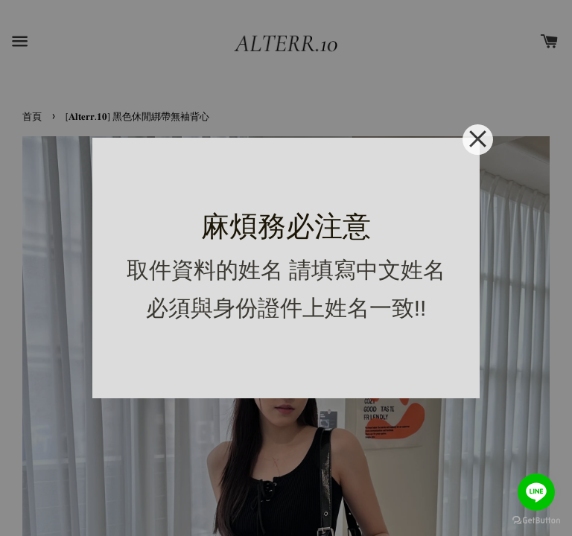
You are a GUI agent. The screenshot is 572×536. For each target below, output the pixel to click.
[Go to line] (536, 492)
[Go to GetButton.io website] (536, 521)
